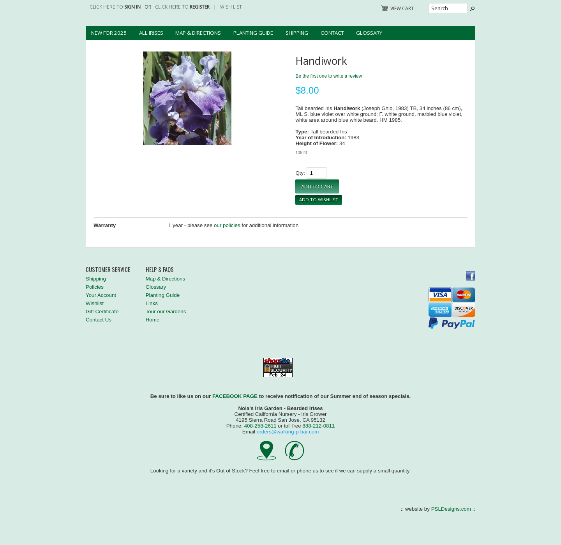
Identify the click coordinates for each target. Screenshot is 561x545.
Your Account (101, 295)
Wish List (231, 7)
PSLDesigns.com (451, 509)
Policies (95, 287)
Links (152, 303)
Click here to (115, 7)
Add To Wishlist (318, 199)
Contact (332, 32)
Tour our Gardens (166, 311)
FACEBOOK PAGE (235, 396)
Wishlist (95, 303)
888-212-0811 (318, 426)
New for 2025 (109, 32)
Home (153, 320)
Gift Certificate (102, 311)
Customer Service (108, 269)
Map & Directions (198, 32)
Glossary (369, 32)
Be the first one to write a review (328, 76)
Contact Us (98, 320)
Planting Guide (253, 32)
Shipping (297, 32)
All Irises (151, 32)
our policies (227, 225)
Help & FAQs (160, 269)
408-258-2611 (260, 426)
